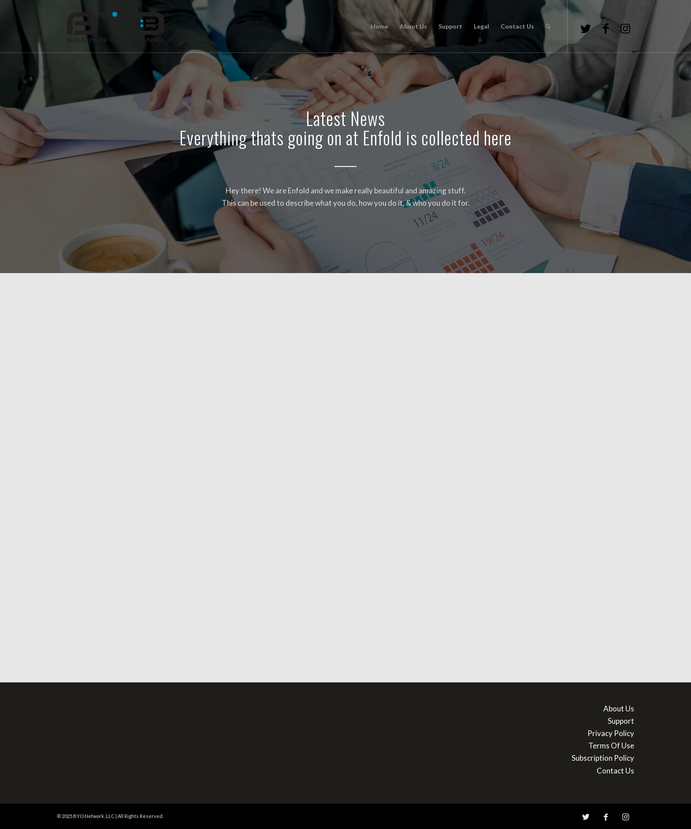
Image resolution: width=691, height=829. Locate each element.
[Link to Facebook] (605, 28)
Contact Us (615, 770)
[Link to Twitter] (585, 28)
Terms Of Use (611, 745)
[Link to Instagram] (625, 28)
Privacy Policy (610, 733)
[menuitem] (379, 26)
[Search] (548, 26)
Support (621, 720)
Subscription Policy (603, 757)
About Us (618, 708)
